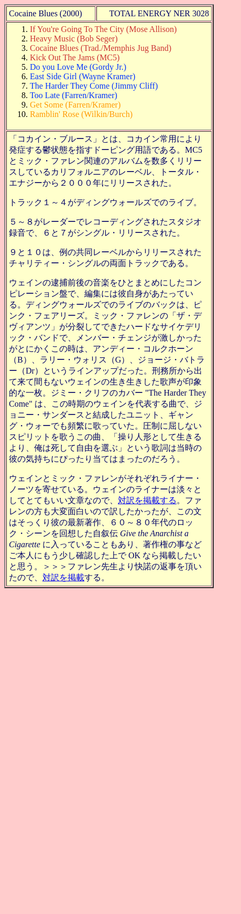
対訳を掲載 (63, 577)
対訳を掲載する (147, 500)
